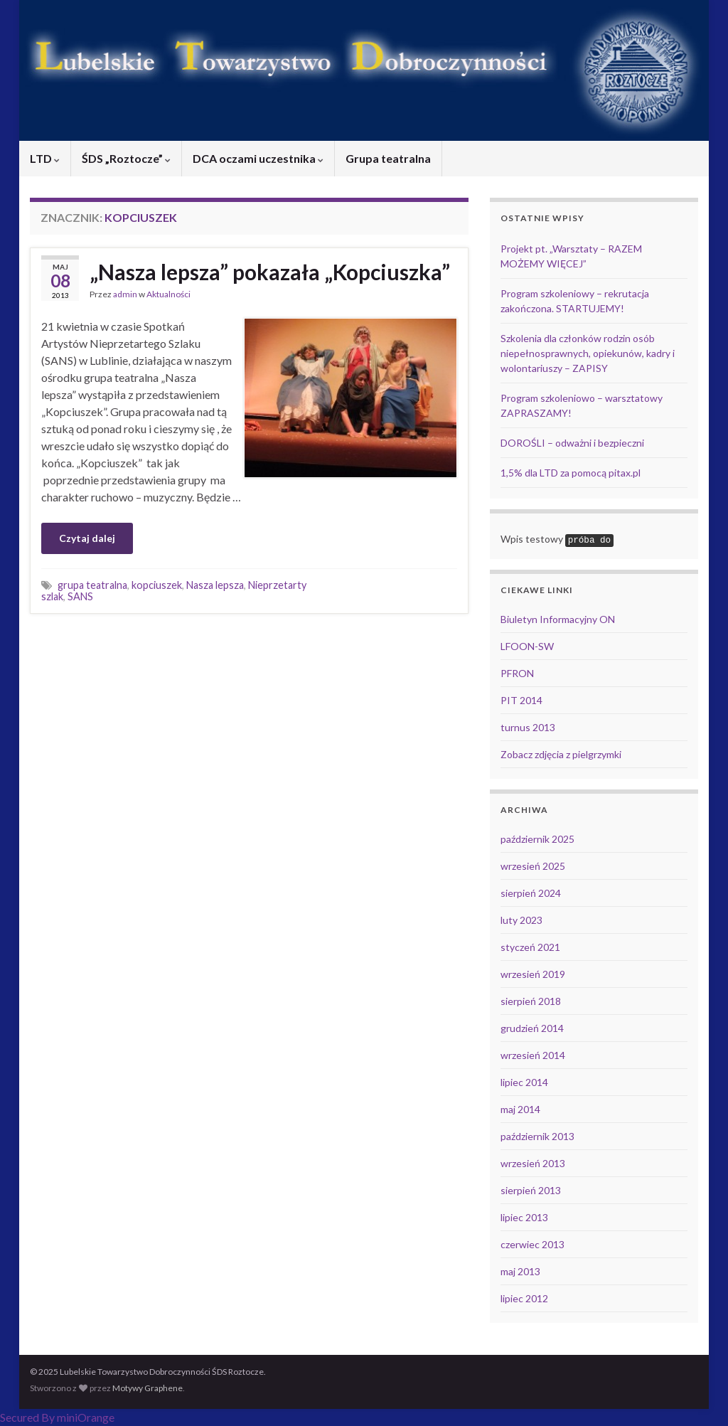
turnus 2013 (527, 727)
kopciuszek (157, 585)
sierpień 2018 (530, 1001)
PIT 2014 (521, 700)
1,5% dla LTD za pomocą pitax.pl (570, 473)
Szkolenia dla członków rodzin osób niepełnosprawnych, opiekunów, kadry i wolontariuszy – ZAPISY (587, 353)
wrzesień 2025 (532, 866)
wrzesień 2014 (532, 1055)
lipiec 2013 (524, 1217)
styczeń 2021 (530, 947)
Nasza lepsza (215, 585)
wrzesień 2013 (532, 1163)
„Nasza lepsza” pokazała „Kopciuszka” (270, 271)
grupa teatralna (92, 585)
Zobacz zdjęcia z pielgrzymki (560, 754)
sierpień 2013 (530, 1190)
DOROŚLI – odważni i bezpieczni (572, 443)
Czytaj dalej (87, 538)
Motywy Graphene (147, 1388)
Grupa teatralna (388, 158)
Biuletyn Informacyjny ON (557, 619)
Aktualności (168, 294)
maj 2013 (520, 1271)
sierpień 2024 (530, 893)
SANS (80, 596)
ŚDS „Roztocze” (126, 158)
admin (125, 294)
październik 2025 (537, 839)
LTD (45, 158)
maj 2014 (520, 1109)
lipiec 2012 (524, 1298)
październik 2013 (537, 1136)
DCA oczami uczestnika (258, 158)
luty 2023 (521, 920)
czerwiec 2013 (532, 1244)
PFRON (517, 673)
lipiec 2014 (524, 1082)
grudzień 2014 (532, 1028)
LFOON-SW (527, 646)
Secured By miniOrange (57, 1417)
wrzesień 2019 (532, 974)
